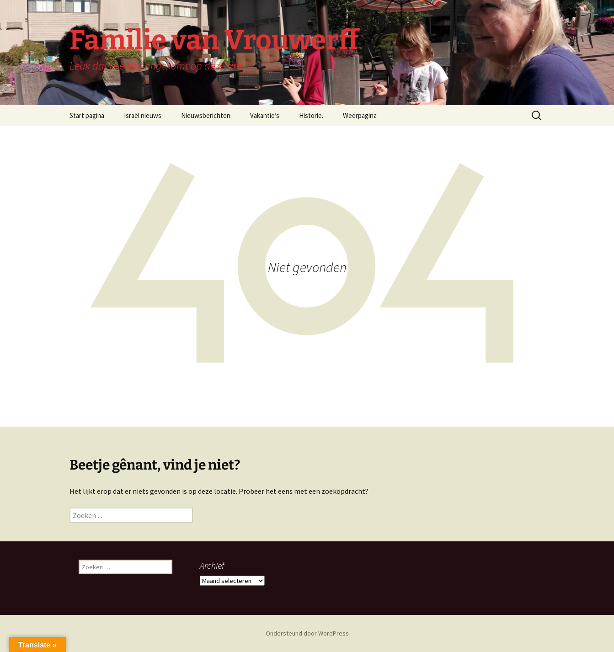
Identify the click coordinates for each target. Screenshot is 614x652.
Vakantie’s (264, 115)
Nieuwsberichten (205, 115)
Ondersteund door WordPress (307, 633)
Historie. (311, 115)
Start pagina (86, 115)
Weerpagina (360, 115)
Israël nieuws (142, 115)
